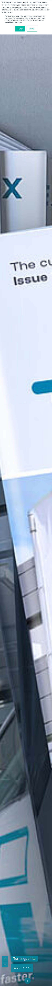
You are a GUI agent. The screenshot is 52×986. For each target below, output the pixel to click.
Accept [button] (20, 29)
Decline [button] (32, 29)
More (16, 968)
